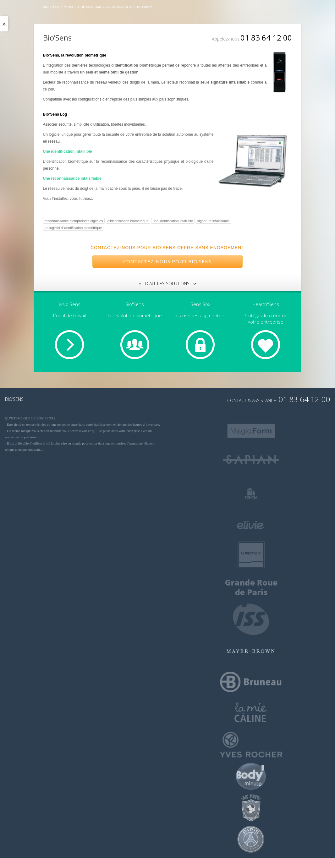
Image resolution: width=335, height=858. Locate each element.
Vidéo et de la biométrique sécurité (98, 6)
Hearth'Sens (265, 304)
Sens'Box (200, 304)
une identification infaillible (173, 221)
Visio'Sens (69, 304)
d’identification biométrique (127, 221)
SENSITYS (51, 6)
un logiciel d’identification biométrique (73, 228)
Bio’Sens (57, 37)
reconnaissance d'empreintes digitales (74, 221)
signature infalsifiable (213, 221)
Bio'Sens (134, 304)
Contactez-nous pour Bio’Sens (167, 261)
